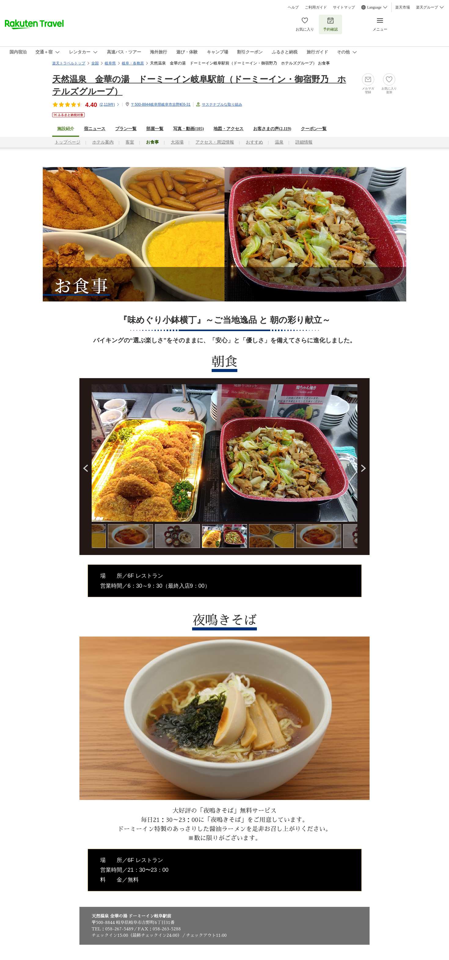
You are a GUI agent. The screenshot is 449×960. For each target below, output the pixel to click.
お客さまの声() (272, 128)
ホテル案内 (103, 142)
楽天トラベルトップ (68, 63)
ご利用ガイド (316, 7)
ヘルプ (293, 7)
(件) (110, 104)
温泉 (279, 142)
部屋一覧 (154, 128)
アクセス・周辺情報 (214, 142)
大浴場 (177, 142)
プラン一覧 (126, 128)
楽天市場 (402, 7)
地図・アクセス (228, 128)
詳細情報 (303, 142)
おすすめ (254, 142)
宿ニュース (94, 128)
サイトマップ (344, 7)
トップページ (67, 142)
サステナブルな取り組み (222, 104)
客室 (130, 142)
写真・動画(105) (188, 128)
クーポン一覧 (314, 128)
